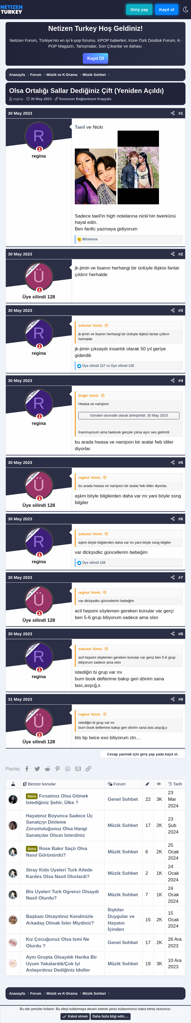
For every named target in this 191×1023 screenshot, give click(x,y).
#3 (180, 310)
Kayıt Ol (95, 58)
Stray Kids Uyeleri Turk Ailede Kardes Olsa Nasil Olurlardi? (59, 873)
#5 (180, 462)
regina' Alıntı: (89, 477)
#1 (180, 113)
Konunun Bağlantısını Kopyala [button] (85, 99)
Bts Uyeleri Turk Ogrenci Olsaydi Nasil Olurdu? (62, 895)
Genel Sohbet (123, 799)
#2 (180, 254)
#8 (180, 633)
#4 (180, 380)
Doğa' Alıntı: (88, 396)
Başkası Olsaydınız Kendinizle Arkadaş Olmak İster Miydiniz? (60, 920)
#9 (180, 699)
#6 (180, 518)
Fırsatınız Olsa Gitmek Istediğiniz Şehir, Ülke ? (57, 799)
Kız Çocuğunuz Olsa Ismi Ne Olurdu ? (57, 942)
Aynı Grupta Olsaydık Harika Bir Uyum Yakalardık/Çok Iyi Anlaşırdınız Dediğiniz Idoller (61, 964)
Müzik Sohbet (123, 825)
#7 (180, 577)
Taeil (80, 127)
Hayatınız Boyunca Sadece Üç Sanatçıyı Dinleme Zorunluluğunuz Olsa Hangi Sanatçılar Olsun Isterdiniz (59, 825)
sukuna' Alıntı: (90, 325)
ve (108, 366)
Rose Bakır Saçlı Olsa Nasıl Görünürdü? (56, 852)
